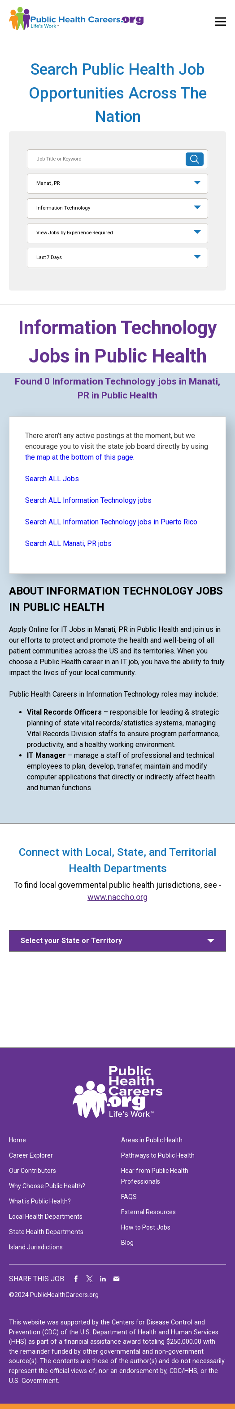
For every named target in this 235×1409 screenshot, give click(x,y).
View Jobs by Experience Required (74, 233)
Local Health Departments (46, 1216)
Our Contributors (32, 1170)
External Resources (148, 1212)
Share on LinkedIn (103, 1279)
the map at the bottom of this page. (80, 457)
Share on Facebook (76, 1279)
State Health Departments (46, 1231)
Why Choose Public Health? (47, 1186)
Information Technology (63, 208)
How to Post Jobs (145, 1227)
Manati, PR (48, 183)
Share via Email (116, 1279)
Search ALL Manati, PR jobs (68, 543)
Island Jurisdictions (36, 1247)
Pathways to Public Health (158, 1155)
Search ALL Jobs (52, 478)
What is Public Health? (40, 1201)
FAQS (129, 1196)
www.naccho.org (117, 897)
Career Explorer (31, 1155)
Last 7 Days (49, 257)
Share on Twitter (89, 1279)
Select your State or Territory (71, 940)
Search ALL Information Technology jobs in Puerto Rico (111, 522)
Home (17, 1140)
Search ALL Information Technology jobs (88, 500)
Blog (127, 1242)
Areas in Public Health (152, 1140)
